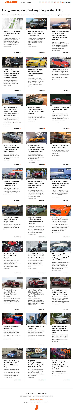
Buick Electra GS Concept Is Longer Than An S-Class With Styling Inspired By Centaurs (36, 148)
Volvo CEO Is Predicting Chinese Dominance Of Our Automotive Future (36, 256)
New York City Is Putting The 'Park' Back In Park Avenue (12, 33)
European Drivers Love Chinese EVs (11, 327)
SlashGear (47, 402)
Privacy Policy (42, 393)
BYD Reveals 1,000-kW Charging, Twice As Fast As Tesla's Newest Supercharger (60, 184)
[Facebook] (40, 2)
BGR (36, 402)
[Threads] (52, 2)
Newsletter (66, 2)
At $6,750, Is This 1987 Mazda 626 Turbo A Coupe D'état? (11, 220)
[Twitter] (49, 2)
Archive (33, 393)
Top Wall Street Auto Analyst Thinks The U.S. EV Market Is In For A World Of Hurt (36, 184)
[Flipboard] (46, 2)
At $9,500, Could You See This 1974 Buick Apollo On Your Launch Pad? (60, 329)
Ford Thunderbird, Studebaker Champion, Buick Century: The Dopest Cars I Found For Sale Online (60, 365)
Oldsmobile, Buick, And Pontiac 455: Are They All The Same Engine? (60, 220)
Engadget (25, 402)
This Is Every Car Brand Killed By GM (36, 327)
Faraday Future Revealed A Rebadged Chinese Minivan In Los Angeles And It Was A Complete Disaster (12, 73)
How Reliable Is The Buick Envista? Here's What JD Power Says (59, 292)
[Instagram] (55, 2)
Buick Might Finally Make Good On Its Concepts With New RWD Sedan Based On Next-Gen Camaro (11, 111)
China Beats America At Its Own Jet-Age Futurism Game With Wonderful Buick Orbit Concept (60, 35)
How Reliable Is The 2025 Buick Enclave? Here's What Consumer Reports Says (36, 293)
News (29, 2)
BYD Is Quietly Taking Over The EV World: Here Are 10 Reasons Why (11, 364)
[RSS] (58, 2)
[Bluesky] (43, 2)
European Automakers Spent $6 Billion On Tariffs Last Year (11, 183)
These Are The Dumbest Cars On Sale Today (60, 146)
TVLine (31, 402)
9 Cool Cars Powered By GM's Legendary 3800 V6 (60, 109)
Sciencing (40, 402)
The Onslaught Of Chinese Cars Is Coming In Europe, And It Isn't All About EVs (60, 257)
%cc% (20, 19)
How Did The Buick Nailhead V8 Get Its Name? (10, 256)
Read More (16, 52)
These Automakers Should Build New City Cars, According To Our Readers (36, 110)
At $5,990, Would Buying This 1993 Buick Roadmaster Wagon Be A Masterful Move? (36, 364)
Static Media (27, 396)
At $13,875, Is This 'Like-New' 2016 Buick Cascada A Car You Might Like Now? (11, 148)
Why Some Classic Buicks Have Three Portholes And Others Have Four (35, 221)
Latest (23, 2)
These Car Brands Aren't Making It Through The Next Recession (10, 293)
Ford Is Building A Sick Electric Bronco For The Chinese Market (36, 33)
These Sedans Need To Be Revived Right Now (60, 71)
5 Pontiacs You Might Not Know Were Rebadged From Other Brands (35, 72)
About (27, 393)
